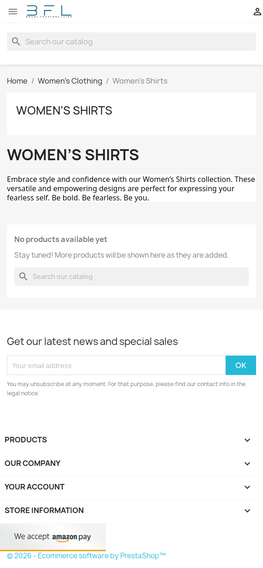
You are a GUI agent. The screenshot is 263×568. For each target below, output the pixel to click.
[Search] (131, 41)
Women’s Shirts (64, 110)
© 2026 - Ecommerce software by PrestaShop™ (86, 556)
